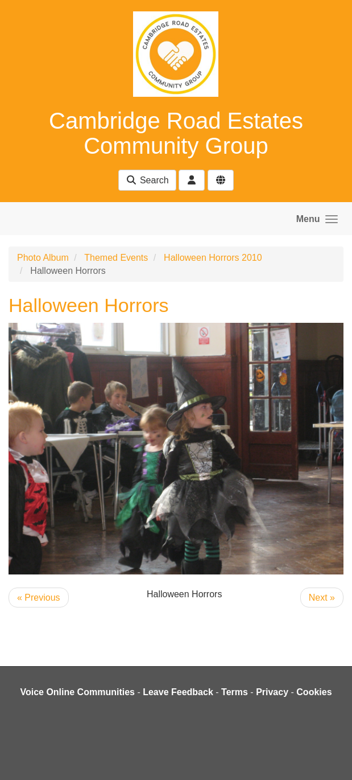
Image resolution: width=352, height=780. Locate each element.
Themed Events (116, 257)
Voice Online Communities (77, 692)
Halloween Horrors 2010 (213, 257)
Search (147, 180)
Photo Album (43, 257)
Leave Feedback (178, 692)
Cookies (314, 692)
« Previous (38, 597)
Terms (234, 692)
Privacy (272, 692)
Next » (322, 597)
